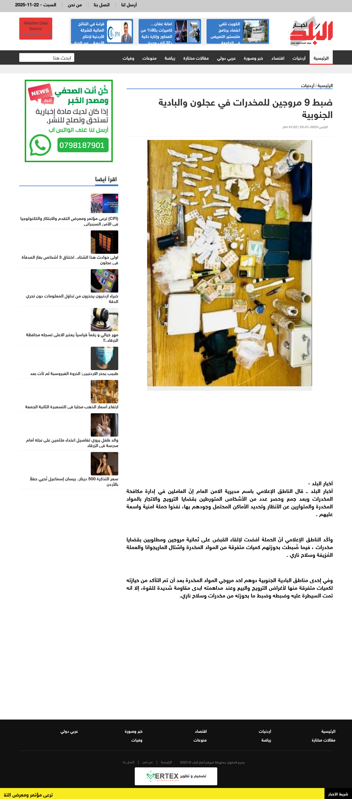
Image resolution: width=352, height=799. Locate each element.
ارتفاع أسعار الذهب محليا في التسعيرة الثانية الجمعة (71, 406)
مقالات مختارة (196, 57)
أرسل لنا (129, 4)
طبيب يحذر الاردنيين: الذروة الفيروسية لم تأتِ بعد (74, 373)
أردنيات (299, 57)
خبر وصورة (253, 57)
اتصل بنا (101, 4)
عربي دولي (226, 57)
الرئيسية (321, 57)
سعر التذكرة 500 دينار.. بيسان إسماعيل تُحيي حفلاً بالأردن (74, 480)
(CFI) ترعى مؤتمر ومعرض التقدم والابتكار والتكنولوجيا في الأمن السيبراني (69, 220)
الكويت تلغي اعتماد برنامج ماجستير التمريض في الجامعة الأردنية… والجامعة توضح (239, 36)
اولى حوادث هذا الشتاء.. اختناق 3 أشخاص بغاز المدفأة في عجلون (70, 259)
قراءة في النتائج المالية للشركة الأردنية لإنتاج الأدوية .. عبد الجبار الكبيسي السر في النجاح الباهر (103, 36)
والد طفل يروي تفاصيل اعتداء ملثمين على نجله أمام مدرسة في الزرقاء (72, 442)
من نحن (75, 4)
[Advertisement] (229, 437)
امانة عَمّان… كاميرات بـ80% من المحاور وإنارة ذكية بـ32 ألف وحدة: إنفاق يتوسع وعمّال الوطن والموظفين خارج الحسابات (170, 39)
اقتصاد (277, 57)
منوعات (149, 57)
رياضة (170, 57)
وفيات (128, 57)
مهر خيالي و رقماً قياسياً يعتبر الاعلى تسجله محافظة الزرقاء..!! (72, 336)
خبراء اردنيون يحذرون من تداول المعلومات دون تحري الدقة (72, 298)
